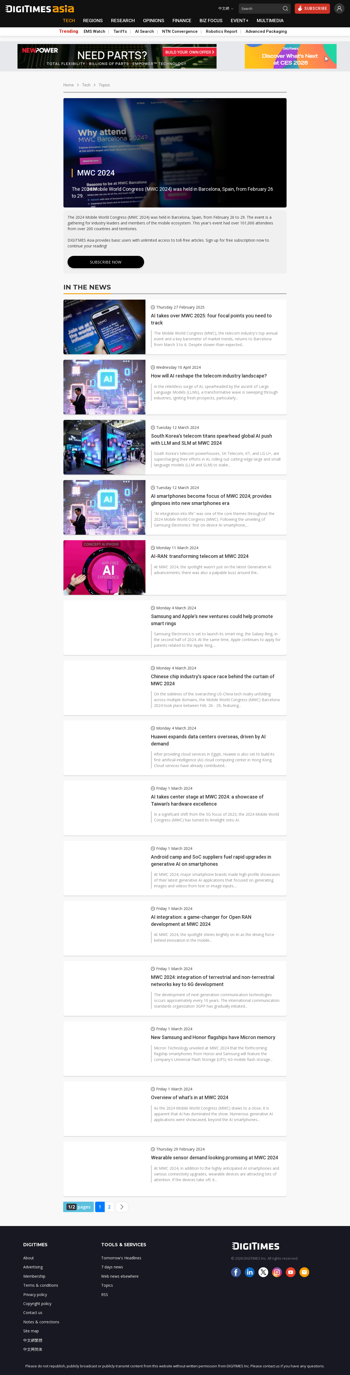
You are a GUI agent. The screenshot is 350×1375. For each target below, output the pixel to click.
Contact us (32, 1312)
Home (68, 85)
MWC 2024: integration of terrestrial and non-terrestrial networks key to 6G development (212, 980)
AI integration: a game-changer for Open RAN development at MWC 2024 (201, 920)
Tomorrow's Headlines (121, 1257)
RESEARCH (123, 20)
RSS (104, 1294)
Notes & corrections (41, 1321)
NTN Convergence (180, 31)
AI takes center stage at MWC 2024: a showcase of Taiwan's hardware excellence (207, 800)
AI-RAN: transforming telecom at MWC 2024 (200, 556)
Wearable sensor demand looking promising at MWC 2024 (214, 1157)
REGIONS (93, 20)
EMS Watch (94, 31)
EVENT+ (240, 20)
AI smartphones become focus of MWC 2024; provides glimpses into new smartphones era (211, 499)
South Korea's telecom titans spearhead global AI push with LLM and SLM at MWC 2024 (211, 439)
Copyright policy (37, 1303)
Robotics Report (221, 31)
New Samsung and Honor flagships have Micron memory (213, 1037)
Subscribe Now (105, 262)
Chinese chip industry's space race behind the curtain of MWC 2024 (213, 680)
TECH (69, 20)
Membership (34, 1276)
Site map (31, 1330)
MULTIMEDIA (270, 20)
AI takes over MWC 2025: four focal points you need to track (211, 319)
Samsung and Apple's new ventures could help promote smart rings (212, 619)
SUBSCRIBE (312, 8)
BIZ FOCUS (211, 20)
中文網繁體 (32, 1340)
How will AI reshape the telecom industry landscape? (209, 376)
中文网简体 (32, 1349)
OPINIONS (153, 20)
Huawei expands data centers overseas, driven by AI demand (208, 740)
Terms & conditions (40, 1285)
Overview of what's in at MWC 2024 (189, 1097)
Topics (104, 85)
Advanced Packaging (266, 31)
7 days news (112, 1266)
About (28, 1257)
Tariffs (120, 31)
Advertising (33, 1266)
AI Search (144, 31)
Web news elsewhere (120, 1276)
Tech (86, 85)
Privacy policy (35, 1294)
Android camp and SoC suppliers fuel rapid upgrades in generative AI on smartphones (211, 860)
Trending (68, 31)
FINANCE (182, 20)
